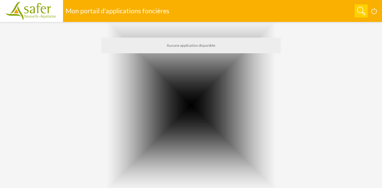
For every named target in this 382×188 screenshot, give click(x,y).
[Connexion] (374, 10)
